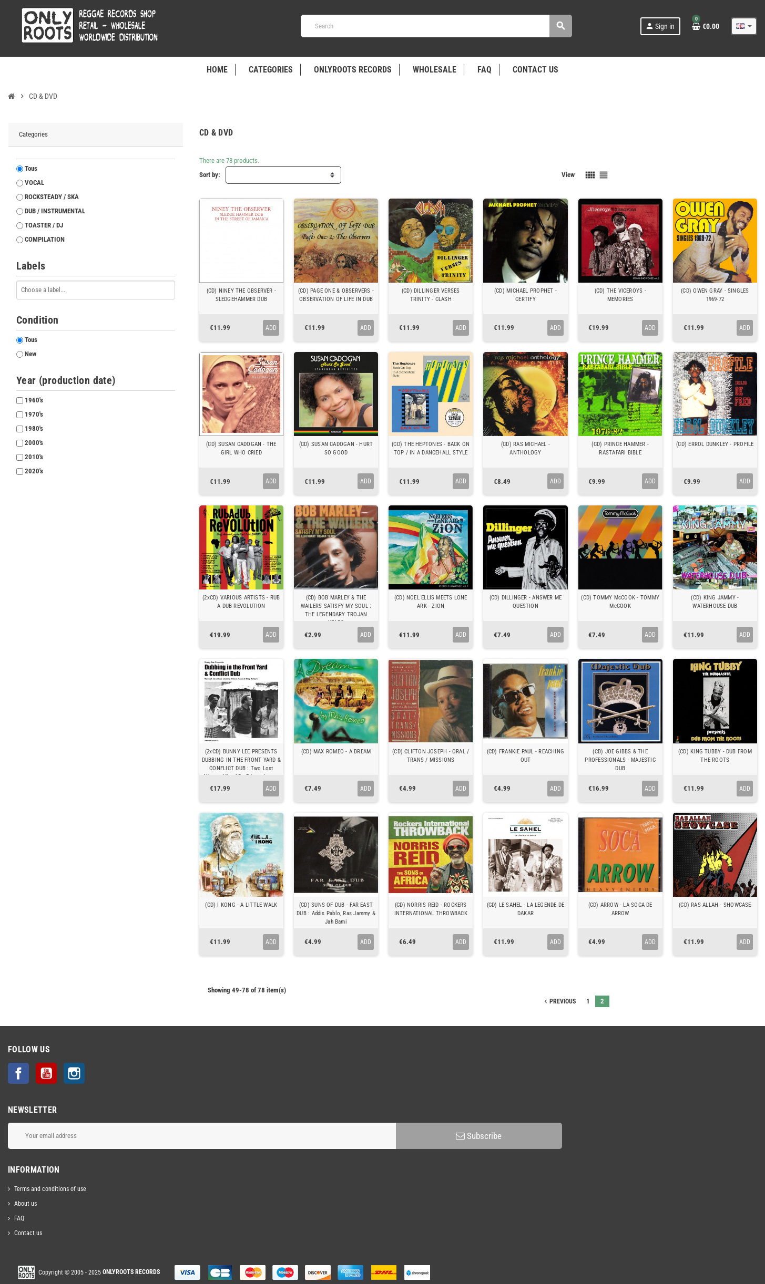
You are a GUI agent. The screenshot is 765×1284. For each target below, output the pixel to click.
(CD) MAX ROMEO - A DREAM (336, 751)
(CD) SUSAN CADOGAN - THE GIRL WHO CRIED (241, 448)
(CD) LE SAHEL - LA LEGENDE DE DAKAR (526, 909)
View (568, 175)
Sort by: (209, 175)
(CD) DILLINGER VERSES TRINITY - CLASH (431, 295)
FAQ (19, 1218)
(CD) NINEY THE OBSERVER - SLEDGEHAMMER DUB (242, 295)
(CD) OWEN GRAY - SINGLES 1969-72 (715, 295)
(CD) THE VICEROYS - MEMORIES (620, 295)
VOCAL (34, 183)
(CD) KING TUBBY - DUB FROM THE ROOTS (715, 755)
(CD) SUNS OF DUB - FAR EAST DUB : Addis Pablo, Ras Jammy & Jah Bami (336, 913)
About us (25, 1203)
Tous (31, 168)
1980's (34, 428)
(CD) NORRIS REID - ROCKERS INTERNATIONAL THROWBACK (430, 909)
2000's (34, 443)
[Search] (436, 26)
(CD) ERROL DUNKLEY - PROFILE (714, 444)
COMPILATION (45, 239)
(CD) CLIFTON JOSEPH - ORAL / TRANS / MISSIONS (430, 755)
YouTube (46, 1073)
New (30, 354)
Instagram (74, 1073)
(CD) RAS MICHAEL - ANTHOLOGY (525, 448)
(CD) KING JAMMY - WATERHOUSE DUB (715, 601)
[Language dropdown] (744, 26)
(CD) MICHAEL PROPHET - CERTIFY (525, 295)
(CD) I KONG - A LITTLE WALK (241, 905)
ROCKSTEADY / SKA (52, 197)
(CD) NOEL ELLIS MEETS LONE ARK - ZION (430, 601)
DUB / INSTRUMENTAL (55, 211)
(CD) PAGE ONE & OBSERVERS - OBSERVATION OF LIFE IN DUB (336, 295)
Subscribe (479, 1136)
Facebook (18, 1073)
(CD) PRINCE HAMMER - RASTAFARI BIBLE (619, 448)
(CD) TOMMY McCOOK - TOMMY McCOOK (620, 601)
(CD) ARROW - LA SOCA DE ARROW (620, 909)
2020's (34, 471)
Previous (559, 1001)
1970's (34, 414)
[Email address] (202, 1136)
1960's (34, 400)
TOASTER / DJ (44, 225)
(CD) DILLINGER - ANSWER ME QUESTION (525, 601)
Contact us (28, 1233)
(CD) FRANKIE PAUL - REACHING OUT (525, 755)
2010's (34, 457)
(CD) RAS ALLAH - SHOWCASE (715, 905)
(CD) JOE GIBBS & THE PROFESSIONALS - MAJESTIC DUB (620, 760)
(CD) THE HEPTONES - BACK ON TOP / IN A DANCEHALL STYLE (431, 448)
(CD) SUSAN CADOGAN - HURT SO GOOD (336, 448)
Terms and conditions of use (50, 1189)
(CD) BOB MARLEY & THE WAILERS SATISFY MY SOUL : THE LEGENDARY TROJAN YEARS (336, 610)
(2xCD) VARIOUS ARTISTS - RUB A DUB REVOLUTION (241, 601)
